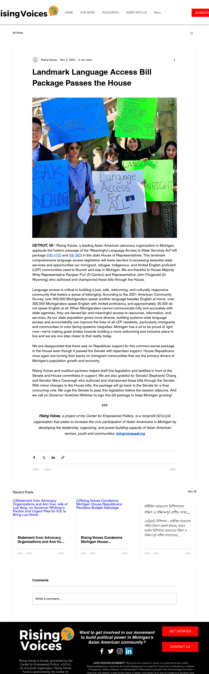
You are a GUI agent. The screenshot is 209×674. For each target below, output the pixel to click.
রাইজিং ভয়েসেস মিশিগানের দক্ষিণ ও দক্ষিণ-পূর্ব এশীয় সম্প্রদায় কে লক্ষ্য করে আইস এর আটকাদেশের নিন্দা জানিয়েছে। (167, 510)
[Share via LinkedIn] (53, 457)
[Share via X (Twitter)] (44, 457)
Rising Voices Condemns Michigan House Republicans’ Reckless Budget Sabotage (101, 539)
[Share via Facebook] (34, 457)
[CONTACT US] (180, 647)
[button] (191, 32)
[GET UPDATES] (180, 631)
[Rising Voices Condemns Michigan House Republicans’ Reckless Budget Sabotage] (104, 515)
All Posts (18, 32)
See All (192, 491)
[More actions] (174, 59)
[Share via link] (63, 457)
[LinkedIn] (129, 651)
